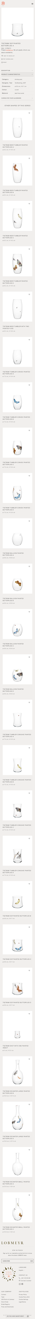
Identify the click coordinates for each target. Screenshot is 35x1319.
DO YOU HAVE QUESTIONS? (15, 1316)
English (21, 1270)
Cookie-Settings (23, 1299)
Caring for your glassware (11, 98)
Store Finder (4, 1302)
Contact (3, 1294)
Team (2, 1297)
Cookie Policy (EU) (24, 1297)
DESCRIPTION (5, 70)
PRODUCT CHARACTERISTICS (10, 74)
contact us (9, 50)
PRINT (5, 62)
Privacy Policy (23, 1294)
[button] (17, 24)
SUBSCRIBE (17, 1261)
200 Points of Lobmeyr (7, 1299)
